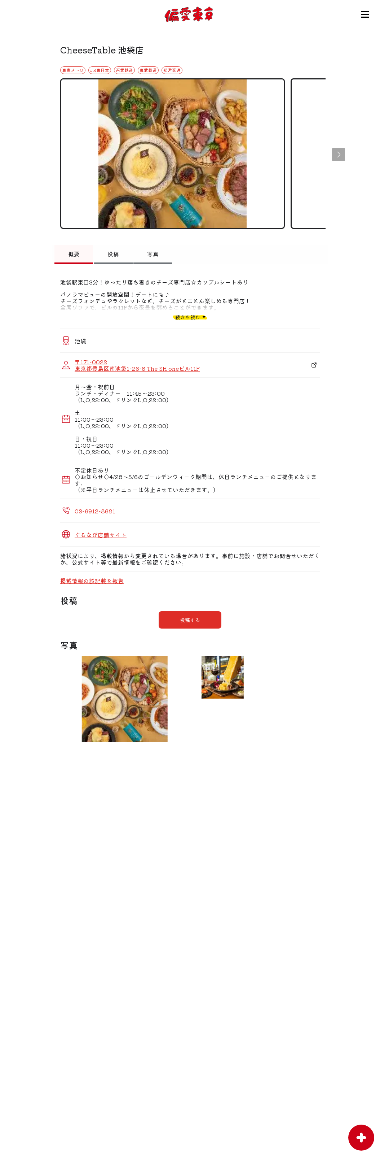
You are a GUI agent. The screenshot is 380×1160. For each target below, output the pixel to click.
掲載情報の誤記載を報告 (92, 580)
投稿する (190, 620)
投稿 (113, 253)
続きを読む (187, 317)
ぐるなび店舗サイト (101, 534)
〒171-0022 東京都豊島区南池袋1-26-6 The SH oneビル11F (137, 365)
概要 (74, 253)
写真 (153, 253)
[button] (338, 154)
